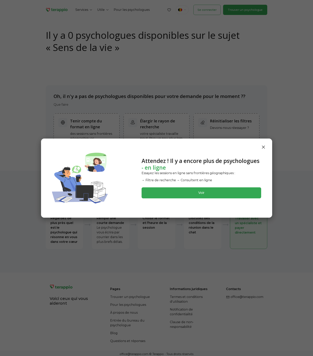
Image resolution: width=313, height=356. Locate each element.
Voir (201, 193)
